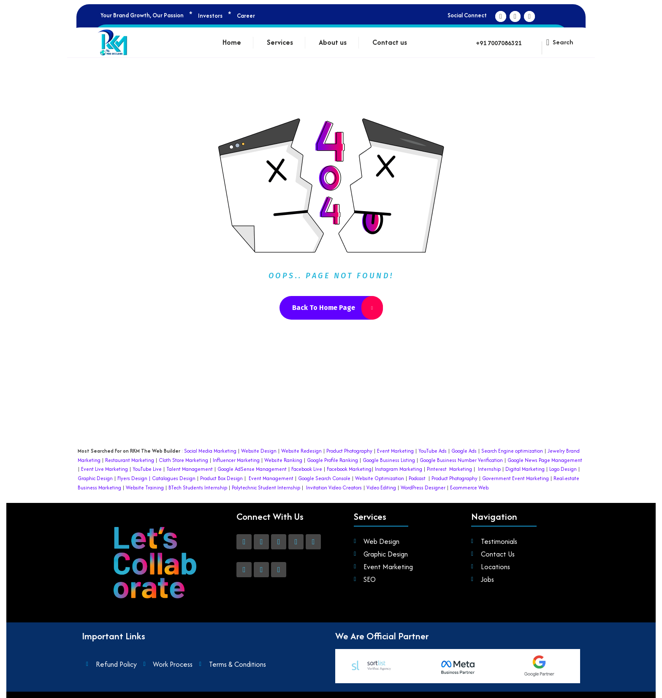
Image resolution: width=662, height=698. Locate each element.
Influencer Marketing (236, 460)
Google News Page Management (544, 460)
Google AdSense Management (252, 469)
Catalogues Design (173, 478)
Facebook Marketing (349, 469)
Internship (489, 469)
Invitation (316, 487)
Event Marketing (395, 450)
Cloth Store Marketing (182, 460)
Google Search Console (324, 478)
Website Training (145, 487)
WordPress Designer (423, 487)
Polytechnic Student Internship (266, 487)
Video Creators (345, 487)
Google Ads (464, 450)
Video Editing (381, 487)
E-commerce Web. (469, 487)
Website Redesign (301, 450)
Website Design (259, 450)
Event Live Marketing (104, 469)
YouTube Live (146, 469)
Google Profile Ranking (332, 460)
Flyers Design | (134, 478)
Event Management (271, 478)
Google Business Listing (389, 460)
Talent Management (189, 469)
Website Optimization (379, 478)
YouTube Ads (432, 450)
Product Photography (348, 450)
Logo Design (563, 469)
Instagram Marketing (398, 469)
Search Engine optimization (512, 450)
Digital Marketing (525, 469)
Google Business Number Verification (461, 460)
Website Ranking (283, 460)
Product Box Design (221, 478)
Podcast (417, 478)
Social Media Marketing (210, 450)
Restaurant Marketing (129, 460)
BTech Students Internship (197, 487)
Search (563, 42)
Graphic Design (95, 478)
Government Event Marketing (515, 478)
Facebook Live (306, 469)
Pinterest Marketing (449, 469)
